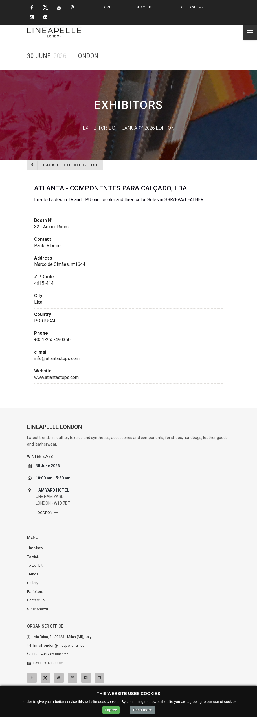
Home (106, 7)
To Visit (33, 556)
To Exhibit (35, 565)
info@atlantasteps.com (57, 358)
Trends (32, 574)
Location (44, 512)
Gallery (32, 583)
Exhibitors (35, 591)
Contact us (142, 7)
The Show (35, 548)
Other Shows (192, 7)
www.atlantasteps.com (56, 377)
